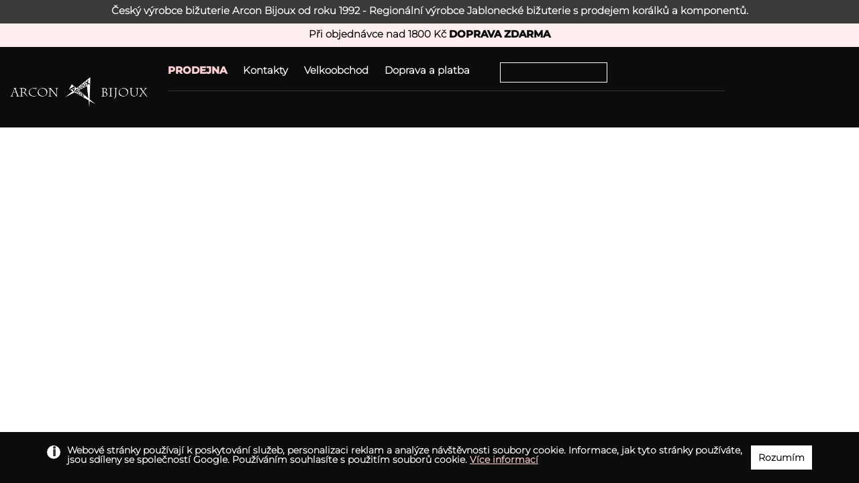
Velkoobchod (336, 70)
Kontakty (265, 70)
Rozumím (781, 457)
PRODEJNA (197, 70)
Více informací (504, 459)
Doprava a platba (427, 70)
